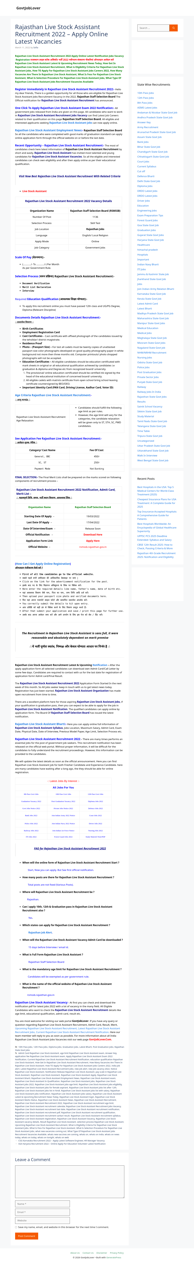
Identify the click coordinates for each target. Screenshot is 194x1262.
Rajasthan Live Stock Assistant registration (35, 1118)
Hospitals (142, 254)
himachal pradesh (147, 249)
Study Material (145, 416)
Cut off (141, 171)
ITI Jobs (141, 269)
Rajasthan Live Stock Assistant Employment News (48, 130)
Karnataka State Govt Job (151, 293)
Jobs (139, 284)
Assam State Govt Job (149, 137)
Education (143, 205)
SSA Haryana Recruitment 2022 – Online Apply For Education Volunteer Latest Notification (62, 1143)
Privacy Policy (117, 1252)
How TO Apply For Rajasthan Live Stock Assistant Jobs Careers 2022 (77, 1065)
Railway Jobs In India (149, 391)
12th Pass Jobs (41, 1047)
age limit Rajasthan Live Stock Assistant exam (82, 1053)
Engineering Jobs (147, 210)
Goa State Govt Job (148, 225)
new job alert (81, 1068)
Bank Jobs (143, 142)
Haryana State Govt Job (150, 240)
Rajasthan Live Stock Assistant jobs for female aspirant (41, 1087)
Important (143, 259)
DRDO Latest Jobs (147, 191)
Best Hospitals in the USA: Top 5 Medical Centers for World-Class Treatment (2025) (155, 490)
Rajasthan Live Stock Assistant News (55, 1100)
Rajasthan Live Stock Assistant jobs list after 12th (93, 1087)
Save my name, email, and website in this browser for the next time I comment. (63, 1227)
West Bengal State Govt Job (153, 460)
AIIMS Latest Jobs (147, 107)
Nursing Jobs (144, 357)
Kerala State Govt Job (149, 298)
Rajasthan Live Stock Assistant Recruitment (95, 1100)
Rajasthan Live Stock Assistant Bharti (40, 724)
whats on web (62, 1137)
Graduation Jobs (70, 1047)
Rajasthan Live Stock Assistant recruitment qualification (88, 1112)
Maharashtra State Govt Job (153, 318)
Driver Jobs (143, 200)
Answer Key (111, 1053)
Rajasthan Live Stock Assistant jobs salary (71, 1093)
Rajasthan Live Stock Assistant (45, 1075)
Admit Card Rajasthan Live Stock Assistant (38, 1053)
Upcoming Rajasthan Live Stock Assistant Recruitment (41, 1125)
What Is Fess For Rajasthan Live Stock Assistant (52, 1128)
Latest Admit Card (147, 303)
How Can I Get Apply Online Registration (43, 564)
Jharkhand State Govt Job (151, 279)
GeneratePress (113, 1257)
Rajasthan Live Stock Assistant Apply (78, 1075)
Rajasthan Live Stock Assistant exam (98, 1078)
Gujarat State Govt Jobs (150, 235)
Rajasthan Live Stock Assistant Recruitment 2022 (38, 1103)
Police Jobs (143, 367)
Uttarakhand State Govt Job (153, 450)
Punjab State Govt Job (149, 382)
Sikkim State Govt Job (149, 411)
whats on (83, 1134)
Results (141, 401)
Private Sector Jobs (148, 377)
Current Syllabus (146, 166)
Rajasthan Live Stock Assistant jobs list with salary (85, 1090)
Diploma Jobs (55, 1047)
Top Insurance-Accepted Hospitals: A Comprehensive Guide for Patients (157, 515)
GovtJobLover (28, 7)
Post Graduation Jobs (103, 1047)
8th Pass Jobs (145, 102)
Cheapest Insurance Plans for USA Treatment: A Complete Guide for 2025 (156, 503)
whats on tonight (46, 1137)
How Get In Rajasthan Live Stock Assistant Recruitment (61, 1062)
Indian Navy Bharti (148, 264)
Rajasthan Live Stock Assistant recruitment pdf (37, 1112)
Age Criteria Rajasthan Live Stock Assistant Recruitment (52, 395)
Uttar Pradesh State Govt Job (153, 445)
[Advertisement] (157, 57)
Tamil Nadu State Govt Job (152, 421)
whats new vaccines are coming (63, 1134)
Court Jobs (143, 161)
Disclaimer (101, 1252)
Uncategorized (145, 440)
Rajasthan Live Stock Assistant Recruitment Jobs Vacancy (93, 1106)
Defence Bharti (146, 176)
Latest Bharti (85, 1047)
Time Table (143, 431)
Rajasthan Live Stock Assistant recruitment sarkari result (42, 1115)
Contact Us (88, 1252)
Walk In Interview (147, 455)
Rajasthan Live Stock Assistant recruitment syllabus (95, 1115)
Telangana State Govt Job (151, 426)
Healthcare (143, 244)
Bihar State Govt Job (148, 146)
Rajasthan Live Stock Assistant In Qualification (37, 1081)
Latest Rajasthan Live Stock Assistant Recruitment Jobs (47, 1068)
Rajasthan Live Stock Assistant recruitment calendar (40, 1106)
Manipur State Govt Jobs (151, 323)
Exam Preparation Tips (150, 215)
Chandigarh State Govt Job (152, 151)
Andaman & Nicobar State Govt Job (157, 112)
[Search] (174, 27)
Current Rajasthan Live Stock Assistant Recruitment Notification (58, 1059)
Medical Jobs (144, 333)
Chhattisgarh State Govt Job (153, 156)
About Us (75, 1252)
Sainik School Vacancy (149, 406)
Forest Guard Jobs (147, 220)
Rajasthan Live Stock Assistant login (76, 1097)
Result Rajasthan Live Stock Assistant (58, 1121)
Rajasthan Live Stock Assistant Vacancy (76, 1118)
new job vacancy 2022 (99, 1068)
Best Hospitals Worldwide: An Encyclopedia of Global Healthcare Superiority (157, 527)
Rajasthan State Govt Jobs (152, 396)
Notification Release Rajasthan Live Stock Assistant (69, 1071)
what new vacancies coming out (50, 1131)
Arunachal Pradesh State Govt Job (156, 132)
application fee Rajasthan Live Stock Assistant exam (40, 1056)
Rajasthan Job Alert (40, 932)
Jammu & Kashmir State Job (153, 274)
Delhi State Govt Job (148, 181)
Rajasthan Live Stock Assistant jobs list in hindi (37, 1090)
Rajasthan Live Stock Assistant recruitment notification (92, 1109)
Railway (141, 387)
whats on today (29, 1137)
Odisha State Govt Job (149, 362)
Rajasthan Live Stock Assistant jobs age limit (56, 1084)
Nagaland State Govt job (151, 347)
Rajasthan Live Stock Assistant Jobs (78, 1081)
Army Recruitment (147, 127)
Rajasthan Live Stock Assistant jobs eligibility (100, 1084)
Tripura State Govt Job (149, 436)
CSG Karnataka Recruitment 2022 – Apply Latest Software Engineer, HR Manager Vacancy (61, 1140)
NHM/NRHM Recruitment (151, 352)
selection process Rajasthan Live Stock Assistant (100, 1121)
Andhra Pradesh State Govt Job (155, 117)
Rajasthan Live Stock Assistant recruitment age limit (88, 1103)
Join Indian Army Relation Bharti (155, 289)
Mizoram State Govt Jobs (151, 342)
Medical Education (147, 328)
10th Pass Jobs (25, 1047)
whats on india (96, 1134)
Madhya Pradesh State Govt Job (155, 313)
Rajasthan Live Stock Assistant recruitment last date (40, 1109)
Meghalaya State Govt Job (152, 338)
